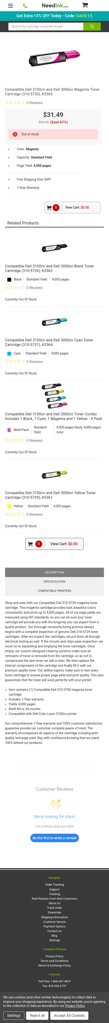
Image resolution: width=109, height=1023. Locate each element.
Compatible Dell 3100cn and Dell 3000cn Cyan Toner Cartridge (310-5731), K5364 (49, 342)
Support (54, 889)
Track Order (54, 908)
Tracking (54, 894)
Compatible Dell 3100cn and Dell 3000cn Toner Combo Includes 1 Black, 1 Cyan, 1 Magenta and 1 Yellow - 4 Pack (53, 416)
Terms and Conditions (54, 961)
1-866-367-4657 (60, 981)
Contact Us (55, 931)
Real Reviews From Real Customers (54, 898)
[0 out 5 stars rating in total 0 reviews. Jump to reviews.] (24, 102)
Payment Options (54, 926)
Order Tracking (54, 884)
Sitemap (54, 940)
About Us (54, 903)
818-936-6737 (58, 986)
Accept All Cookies (69, 1015)
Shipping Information (54, 917)
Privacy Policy (55, 956)
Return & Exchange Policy (54, 965)
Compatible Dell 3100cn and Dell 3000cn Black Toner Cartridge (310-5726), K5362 (49, 268)
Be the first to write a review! (55, 838)
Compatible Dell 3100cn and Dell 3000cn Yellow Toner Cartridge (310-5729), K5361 (50, 495)
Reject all (37, 1015)
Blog (54, 935)
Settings (13, 1015)
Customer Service (54, 922)
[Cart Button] (91, 5)
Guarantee (54, 912)
